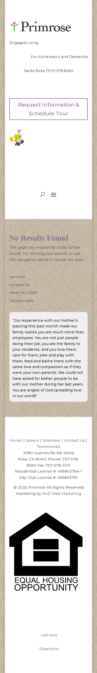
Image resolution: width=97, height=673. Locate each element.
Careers (32, 440)
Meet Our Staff (23, 292)
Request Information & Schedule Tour (48, 109)
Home (15, 440)
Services (17, 277)
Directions (48, 649)
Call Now (48, 635)
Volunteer (51, 440)
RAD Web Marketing (61, 493)
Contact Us (19, 285)
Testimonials (21, 300)
